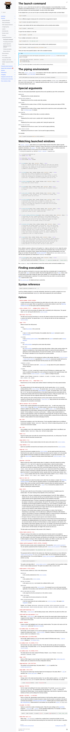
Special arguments (7, 43)
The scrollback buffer (6, 57)
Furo (23, 730)
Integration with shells (6, 59)
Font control (4, 55)
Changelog (3, 74)
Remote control (5, 33)
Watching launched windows (7, 46)
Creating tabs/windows (7, 37)
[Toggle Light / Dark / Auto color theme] (67, 2)
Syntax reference (6, 51)
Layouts (3, 28)
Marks (3, 64)
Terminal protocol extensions (7, 78)
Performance (3, 72)
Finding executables (7, 49)
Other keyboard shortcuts (7, 24)
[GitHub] (67, 730)
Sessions (4, 35)
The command (8, 39)
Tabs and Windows (6, 22)
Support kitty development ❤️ (7, 68)
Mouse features (5, 53)
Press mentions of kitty (5, 81)
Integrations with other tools (6, 76)
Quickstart (3, 16)
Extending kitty (5, 31)
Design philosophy (6, 20)
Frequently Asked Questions (7, 66)
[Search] (8, 12)
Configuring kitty (5, 26)
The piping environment (8, 41)
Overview (3, 18)
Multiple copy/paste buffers (7, 61)
